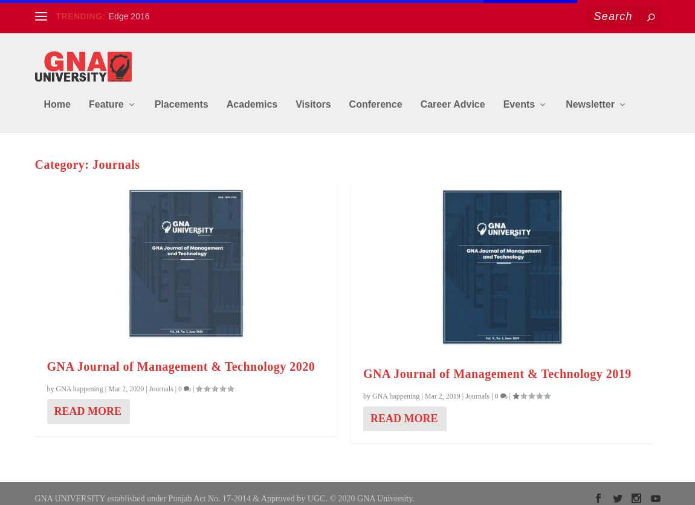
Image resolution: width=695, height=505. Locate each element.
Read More (88, 402)
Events (519, 95)
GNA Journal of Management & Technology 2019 (497, 365)
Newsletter (590, 95)
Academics (252, 95)
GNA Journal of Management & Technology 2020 (181, 358)
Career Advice (453, 95)
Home (57, 95)
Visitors (313, 95)
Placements (181, 95)
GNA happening (79, 380)
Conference (375, 95)
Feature (106, 95)
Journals (161, 380)
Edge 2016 (129, 16)
